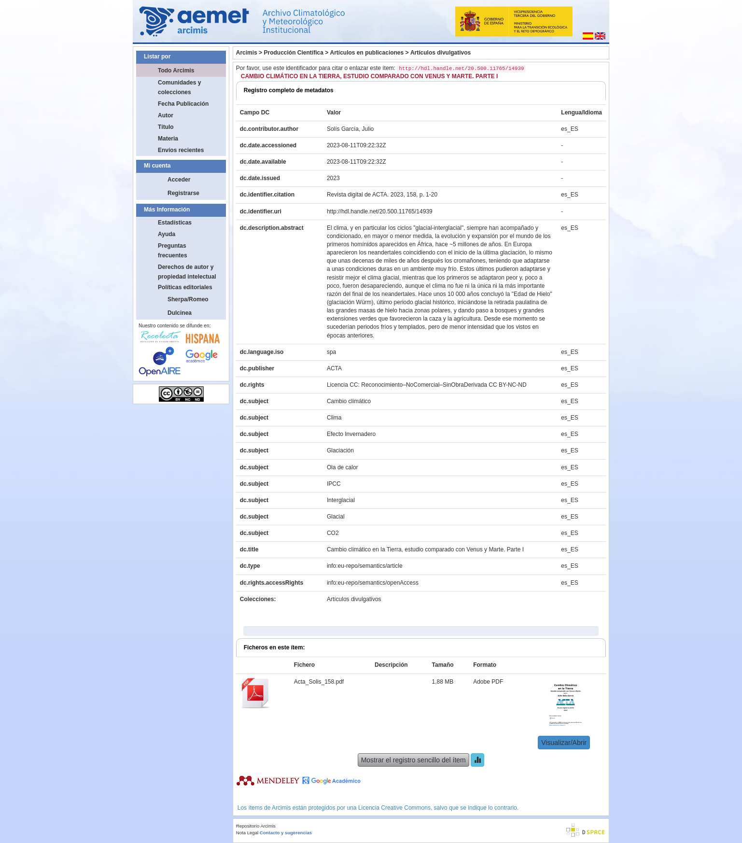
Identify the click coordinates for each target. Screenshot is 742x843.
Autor (165, 115)
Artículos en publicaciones (367, 52)
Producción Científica (293, 52)
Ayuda (166, 234)
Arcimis (246, 52)
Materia (168, 138)
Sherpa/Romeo (188, 299)
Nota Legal (247, 832)
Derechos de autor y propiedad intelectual (187, 272)
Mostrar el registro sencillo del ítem (413, 760)
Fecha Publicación (183, 103)
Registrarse (183, 193)
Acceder (179, 179)
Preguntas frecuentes (172, 250)
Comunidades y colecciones (179, 87)
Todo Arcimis (176, 70)
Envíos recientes (181, 150)
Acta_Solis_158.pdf (319, 681)
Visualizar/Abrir (564, 742)
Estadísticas (175, 222)
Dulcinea (180, 312)
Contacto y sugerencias (286, 832)
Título (166, 127)
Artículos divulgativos (440, 52)
